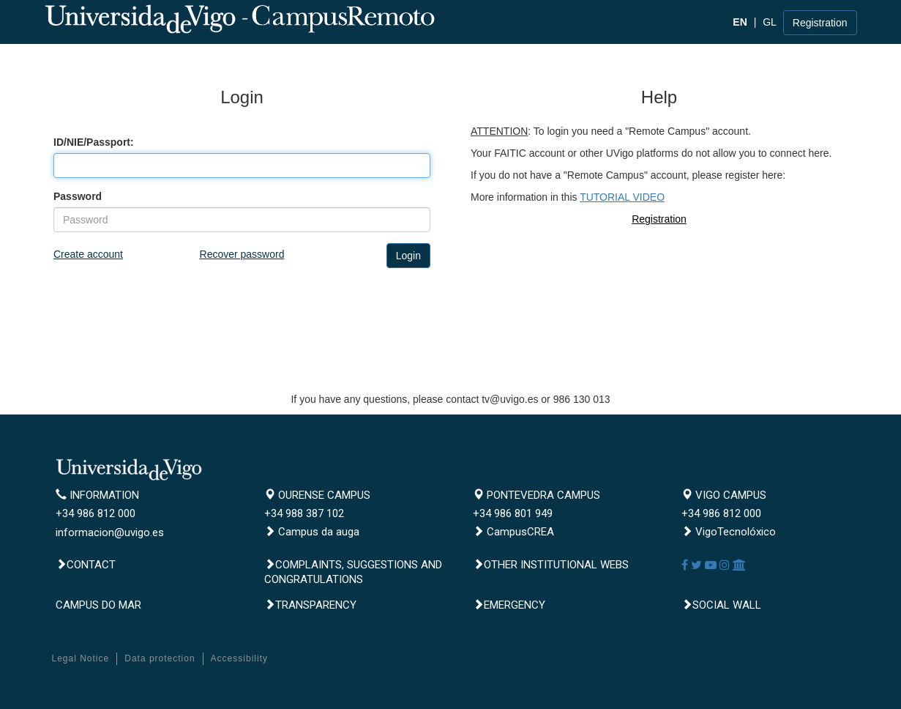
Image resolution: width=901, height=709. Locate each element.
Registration (820, 23)
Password (77, 196)
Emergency (509, 605)
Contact (86, 564)
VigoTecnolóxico (728, 531)
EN (740, 22)
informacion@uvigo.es (110, 532)
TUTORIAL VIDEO (622, 197)
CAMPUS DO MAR (98, 605)
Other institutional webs (551, 564)
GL (770, 22)
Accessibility (239, 658)
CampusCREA (513, 531)
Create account (88, 254)
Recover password (242, 254)
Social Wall (721, 605)
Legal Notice (81, 658)
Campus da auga (311, 531)
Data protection (159, 658)
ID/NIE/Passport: (93, 142)
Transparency (310, 605)
